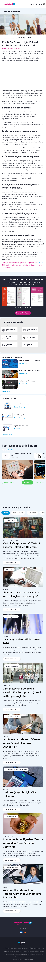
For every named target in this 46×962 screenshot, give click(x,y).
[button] (15, 308)
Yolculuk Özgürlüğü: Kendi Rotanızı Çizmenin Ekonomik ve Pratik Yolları (22, 894)
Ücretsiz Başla (8, 435)
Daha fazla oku (11, 563)
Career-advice (18, 513)
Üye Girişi (39, 4)
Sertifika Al (24, 363)
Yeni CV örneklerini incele (11, 48)
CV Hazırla (32, 513)
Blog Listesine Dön (12, 11)
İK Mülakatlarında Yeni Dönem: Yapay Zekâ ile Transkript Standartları (21, 743)
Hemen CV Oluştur (23, 313)
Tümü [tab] (6, 513)
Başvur (27, 482)
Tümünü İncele (8, 450)
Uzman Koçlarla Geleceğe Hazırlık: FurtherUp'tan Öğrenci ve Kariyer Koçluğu (22, 692)
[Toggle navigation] (2, 4)
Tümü (4, 325)
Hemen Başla (19, 407)
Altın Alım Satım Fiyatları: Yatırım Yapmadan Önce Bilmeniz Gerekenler (23, 843)
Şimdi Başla (7, 391)
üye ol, (41, 263)
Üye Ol (31, 4)
